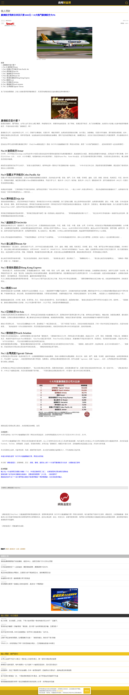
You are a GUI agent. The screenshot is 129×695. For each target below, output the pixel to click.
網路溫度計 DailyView (10, 24)
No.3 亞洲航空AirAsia (10, 82)
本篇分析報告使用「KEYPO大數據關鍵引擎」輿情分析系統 (22, 456)
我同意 (87, 690)
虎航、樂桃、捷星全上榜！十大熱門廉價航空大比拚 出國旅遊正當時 (55, 462)
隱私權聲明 (60, 690)
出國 (17, 549)
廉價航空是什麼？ (9, 65)
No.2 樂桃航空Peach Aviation (13, 84)
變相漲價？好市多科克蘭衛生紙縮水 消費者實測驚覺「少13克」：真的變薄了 (29, 474)
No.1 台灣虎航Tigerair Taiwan (13, 86)
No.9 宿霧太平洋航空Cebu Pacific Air (16, 69)
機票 (7, 549)
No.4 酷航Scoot (8, 80)
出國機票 (22, 549)
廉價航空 (12, 549)
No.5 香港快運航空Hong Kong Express (16, 78)
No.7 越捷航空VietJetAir (11, 73)
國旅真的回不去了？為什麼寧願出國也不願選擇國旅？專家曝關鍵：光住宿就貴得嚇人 (31, 477)
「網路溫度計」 (11, 462)
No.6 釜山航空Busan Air (11, 76)
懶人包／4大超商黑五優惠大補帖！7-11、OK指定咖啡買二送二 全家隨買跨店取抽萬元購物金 (34, 471)
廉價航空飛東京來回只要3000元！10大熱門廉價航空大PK (29, 15)
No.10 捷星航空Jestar (10, 67)
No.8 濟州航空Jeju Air (10, 71)
